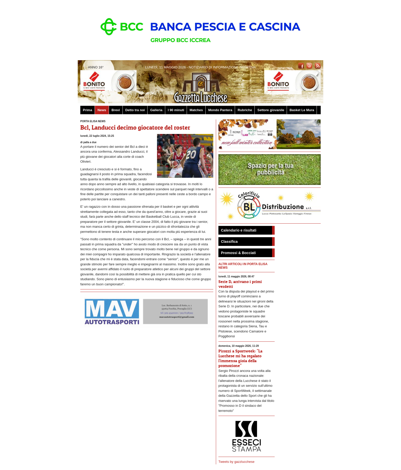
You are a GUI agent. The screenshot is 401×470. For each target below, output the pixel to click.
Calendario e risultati (238, 230)
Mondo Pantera (220, 110)
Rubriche (245, 110)
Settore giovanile (270, 110)
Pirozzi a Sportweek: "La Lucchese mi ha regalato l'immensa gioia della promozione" (240, 358)
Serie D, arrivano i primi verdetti (240, 284)
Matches (196, 110)
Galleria (156, 110)
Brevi (116, 110)
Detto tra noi (135, 110)
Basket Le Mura (301, 110)
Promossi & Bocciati (238, 253)
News (101, 110)
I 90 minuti (176, 110)
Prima (87, 110)
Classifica (229, 241)
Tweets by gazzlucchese (236, 462)
